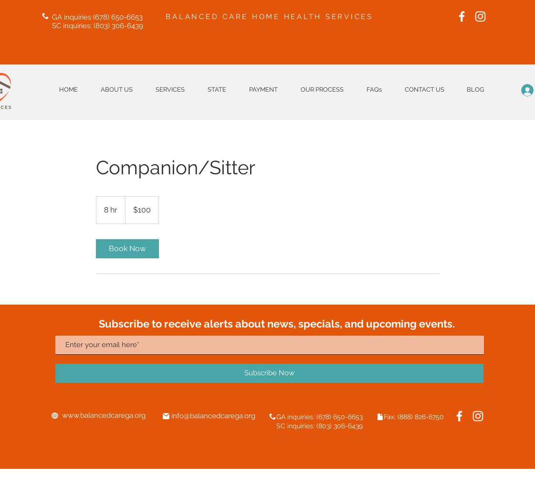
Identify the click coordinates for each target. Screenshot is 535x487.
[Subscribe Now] (269, 373)
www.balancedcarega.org (104, 415)
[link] (127, 248)
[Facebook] (462, 16)
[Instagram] (480, 16)
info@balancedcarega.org (213, 416)
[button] (217, 89)
